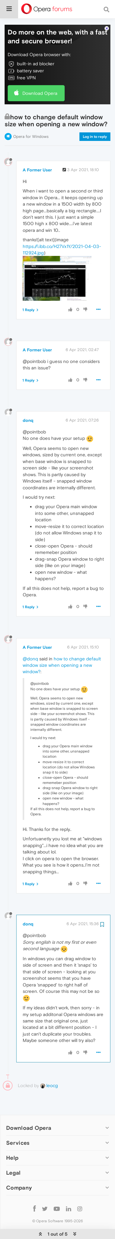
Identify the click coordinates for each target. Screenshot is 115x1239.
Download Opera (39, 74)
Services (17, 1124)
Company (19, 1169)
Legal (13, 1154)
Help (12, 1139)
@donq (30, 640)
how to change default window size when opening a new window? (62, 646)
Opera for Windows (30, 118)
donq (28, 401)
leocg (49, 1066)
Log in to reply (95, 118)
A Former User (37, 151)
